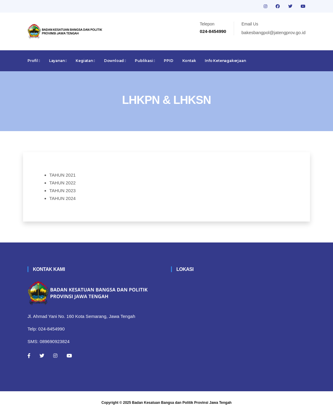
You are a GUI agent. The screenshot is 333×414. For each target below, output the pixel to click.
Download (115, 60)
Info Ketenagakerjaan (225, 60)
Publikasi (145, 60)
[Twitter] (42, 355)
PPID (168, 60)
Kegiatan (85, 60)
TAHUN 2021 (62, 175)
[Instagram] (55, 355)
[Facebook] (29, 355)
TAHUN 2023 (62, 190)
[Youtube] (69, 355)
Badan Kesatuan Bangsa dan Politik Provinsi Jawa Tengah (182, 403)
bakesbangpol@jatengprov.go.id (273, 32)
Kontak (189, 60)
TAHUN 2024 (62, 198)
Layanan (58, 60)
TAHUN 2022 (62, 182)
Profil (34, 60)
